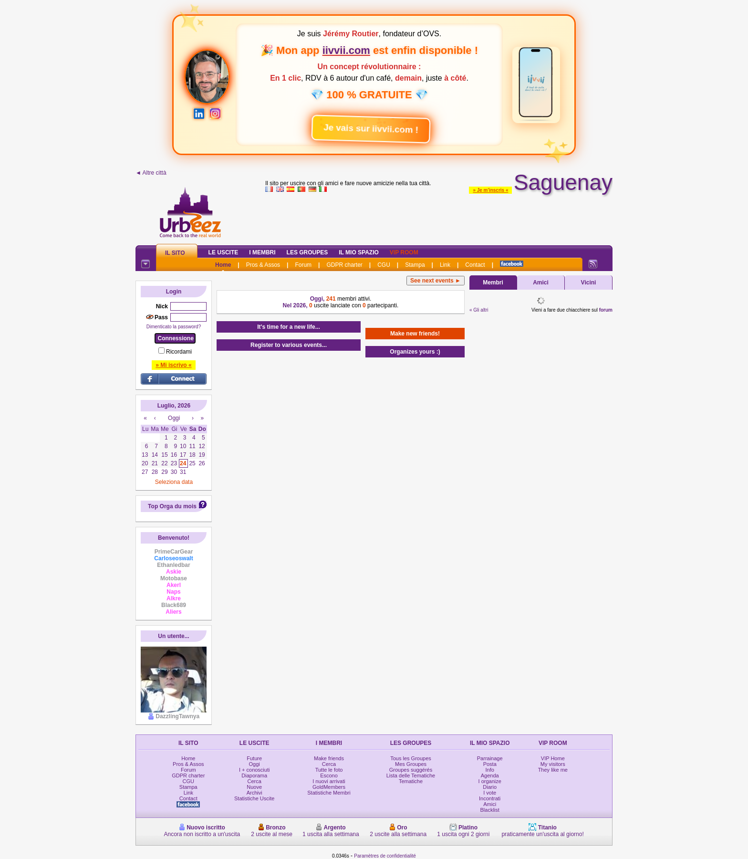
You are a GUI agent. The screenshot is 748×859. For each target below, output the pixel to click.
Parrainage (490, 758)
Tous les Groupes (410, 758)
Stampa (415, 265)
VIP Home (553, 758)
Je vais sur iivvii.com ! (365, 125)
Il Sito (175, 253)
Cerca (254, 781)
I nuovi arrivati (328, 781)
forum (606, 310)
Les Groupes (307, 252)
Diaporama (254, 775)
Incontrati (489, 798)
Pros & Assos (263, 265)
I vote (489, 793)
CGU (383, 265)
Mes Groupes (410, 764)
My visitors (552, 764)
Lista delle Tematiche (411, 775)
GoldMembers (328, 787)
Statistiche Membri (328, 793)
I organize (489, 781)
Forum (303, 265)
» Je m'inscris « (490, 190)
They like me (553, 770)
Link (445, 265)
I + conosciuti (254, 770)
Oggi (254, 764)
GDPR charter (344, 265)
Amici (541, 282)
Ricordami (179, 351)
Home (223, 265)
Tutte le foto (329, 770)
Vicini (588, 282)
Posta (490, 764)
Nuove (254, 787)
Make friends (329, 758)
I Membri (262, 252)
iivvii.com (346, 50)
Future (254, 758)
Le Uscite (223, 252)
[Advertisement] (439, 216)
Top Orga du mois (172, 506)
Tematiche (411, 781)
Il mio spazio (359, 252)
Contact (475, 265)
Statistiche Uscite (254, 798)
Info (490, 770)
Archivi (254, 793)
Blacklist (489, 810)
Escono (329, 775)
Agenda (490, 775)
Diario (490, 787)
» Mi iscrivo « (173, 365)
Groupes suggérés (411, 770)
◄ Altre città (150, 172)
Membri (493, 282)
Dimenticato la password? (173, 326)
